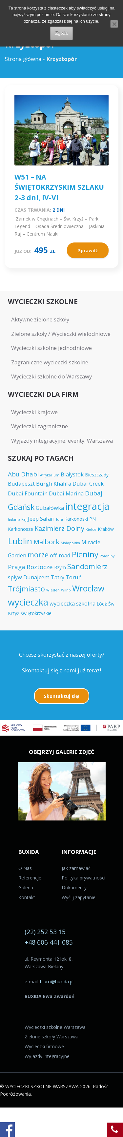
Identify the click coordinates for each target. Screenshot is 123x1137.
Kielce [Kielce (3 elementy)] (91, 529)
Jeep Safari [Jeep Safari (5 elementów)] (41, 518)
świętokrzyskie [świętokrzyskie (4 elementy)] (36, 613)
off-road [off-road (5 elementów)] (60, 555)
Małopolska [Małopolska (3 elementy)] (70, 543)
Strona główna (23, 59)
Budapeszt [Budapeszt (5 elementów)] (21, 483)
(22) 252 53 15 (45, 931)
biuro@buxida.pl (56, 981)
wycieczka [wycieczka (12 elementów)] (28, 602)
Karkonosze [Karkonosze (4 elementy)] (20, 529)
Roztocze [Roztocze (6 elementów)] (40, 567)
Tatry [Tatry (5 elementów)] (57, 577)
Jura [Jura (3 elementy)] (59, 519)
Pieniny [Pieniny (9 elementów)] (85, 554)
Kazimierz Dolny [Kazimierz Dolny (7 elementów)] (59, 528)
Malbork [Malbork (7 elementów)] (46, 541)
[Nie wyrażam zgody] (114, 24)
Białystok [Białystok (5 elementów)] (72, 474)
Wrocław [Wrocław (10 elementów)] (88, 588)
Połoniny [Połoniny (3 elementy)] (107, 556)
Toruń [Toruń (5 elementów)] (74, 577)
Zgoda (61, 33)
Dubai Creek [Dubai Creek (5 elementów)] (88, 483)
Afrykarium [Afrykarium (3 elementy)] (49, 475)
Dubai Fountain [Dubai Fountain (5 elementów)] (28, 493)
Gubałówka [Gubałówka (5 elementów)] (50, 507)
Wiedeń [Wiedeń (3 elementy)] (53, 590)
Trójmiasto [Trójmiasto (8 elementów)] (26, 588)
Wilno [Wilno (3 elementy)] (66, 590)
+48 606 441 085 (49, 942)
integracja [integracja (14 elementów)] (87, 506)
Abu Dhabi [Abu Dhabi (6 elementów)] (23, 474)
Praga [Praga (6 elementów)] (16, 567)
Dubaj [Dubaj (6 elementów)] (93, 493)
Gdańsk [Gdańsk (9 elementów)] (21, 507)
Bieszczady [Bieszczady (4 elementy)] (97, 475)
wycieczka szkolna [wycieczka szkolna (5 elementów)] (72, 603)
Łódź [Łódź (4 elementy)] (102, 604)
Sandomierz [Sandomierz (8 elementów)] (87, 566)
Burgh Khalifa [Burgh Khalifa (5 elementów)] (53, 483)
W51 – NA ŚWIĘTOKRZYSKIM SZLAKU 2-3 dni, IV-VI (59, 187)
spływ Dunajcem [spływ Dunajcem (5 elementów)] (29, 577)
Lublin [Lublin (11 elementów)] (20, 541)
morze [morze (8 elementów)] (38, 554)
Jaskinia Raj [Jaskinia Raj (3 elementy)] (17, 519)
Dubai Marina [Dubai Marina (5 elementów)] (66, 493)
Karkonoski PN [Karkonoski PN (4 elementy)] (80, 519)
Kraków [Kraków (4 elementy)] (106, 529)
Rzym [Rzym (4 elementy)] (60, 567)
